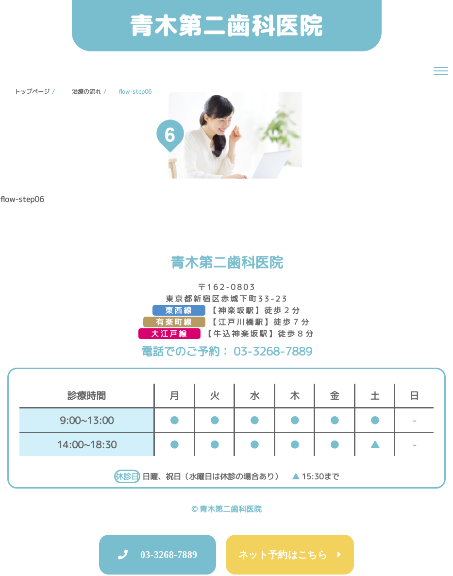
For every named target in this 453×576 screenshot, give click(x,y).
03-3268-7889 (271, 351)
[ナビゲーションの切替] (441, 71)
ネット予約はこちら (287, 554)
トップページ (32, 91)
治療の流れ (86, 91)
